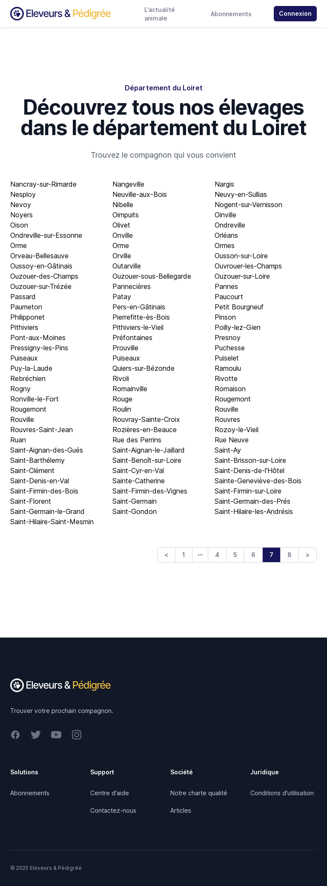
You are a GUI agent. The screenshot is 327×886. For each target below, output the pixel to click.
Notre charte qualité (198, 793)
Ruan (18, 440)
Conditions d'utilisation (282, 793)
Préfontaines (132, 337)
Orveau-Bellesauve (39, 255)
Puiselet (227, 358)
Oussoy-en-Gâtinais (41, 266)
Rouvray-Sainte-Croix (146, 419)
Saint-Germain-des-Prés (252, 501)
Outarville (126, 266)
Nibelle (122, 204)
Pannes (226, 286)
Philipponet (27, 317)
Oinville (225, 215)
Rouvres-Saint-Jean (41, 429)
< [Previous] (166, 554)
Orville (121, 255)
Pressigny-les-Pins (39, 347)
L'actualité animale (159, 14)
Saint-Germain (134, 501)
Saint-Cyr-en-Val (138, 470)
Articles (180, 810)
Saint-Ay (228, 450)
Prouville (125, 347)
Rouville (226, 409)
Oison (19, 225)
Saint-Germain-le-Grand (47, 511)
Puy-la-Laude (31, 368)
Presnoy (228, 337)
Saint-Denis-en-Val (39, 480)
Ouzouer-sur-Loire (242, 276)
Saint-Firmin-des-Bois (44, 491)
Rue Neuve (232, 440)
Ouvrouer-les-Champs (248, 266)
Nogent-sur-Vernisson (248, 204)
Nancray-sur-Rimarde (43, 184)
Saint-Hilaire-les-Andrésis (254, 511)
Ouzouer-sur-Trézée (41, 286)
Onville (122, 235)
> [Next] (308, 554)
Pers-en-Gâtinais (138, 307)
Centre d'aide (109, 793)
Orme (18, 245)
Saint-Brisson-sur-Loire (250, 460)
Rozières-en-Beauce (144, 429)
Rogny (20, 388)
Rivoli (120, 378)
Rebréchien (28, 378)
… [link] (200, 552)
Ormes (225, 245)
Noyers (21, 215)
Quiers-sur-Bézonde (143, 368)
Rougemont (233, 399)
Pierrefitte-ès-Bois (141, 317)
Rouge (122, 399)
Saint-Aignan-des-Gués (46, 450)
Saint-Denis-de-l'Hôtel (249, 470)
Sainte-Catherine (138, 480)
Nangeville (128, 184)
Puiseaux (24, 358)
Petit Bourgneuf (239, 307)
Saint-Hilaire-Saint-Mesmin (52, 521)
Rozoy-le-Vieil (236, 429)
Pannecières (131, 286)
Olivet (121, 225)
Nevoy (20, 204)
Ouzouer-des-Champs (44, 276)
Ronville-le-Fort (34, 399)
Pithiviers (24, 327)
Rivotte (226, 378)
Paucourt (229, 296)
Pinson (225, 317)
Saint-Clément (32, 470)
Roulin (121, 409)
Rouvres (227, 419)
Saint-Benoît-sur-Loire (146, 460)
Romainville (129, 388)
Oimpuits (125, 215)
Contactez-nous (113, 810)
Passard (23, 296)
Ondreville (230, 225)
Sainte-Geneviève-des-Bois (258, 480)
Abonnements (231, 13)
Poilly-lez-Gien (238, 327)
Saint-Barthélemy (37, 460)
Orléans (226, 235)
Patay (121, 296)
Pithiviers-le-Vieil (138, 327)
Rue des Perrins (136, 440)
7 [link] (271, 554)
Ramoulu (228, 368)
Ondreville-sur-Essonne (46, 235)
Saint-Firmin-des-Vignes (149, 491)
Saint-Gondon (134, 511)
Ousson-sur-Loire (241, 255)
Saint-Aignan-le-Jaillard (148, 450)
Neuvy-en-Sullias (241, 194)
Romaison (230, 388)
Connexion (295, 13)
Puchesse (230, 347)
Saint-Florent (30, 501)
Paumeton (26, 307)
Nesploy (23, 194)
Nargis (224, 184)
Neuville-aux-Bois (139, 194)
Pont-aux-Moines (38, 337)
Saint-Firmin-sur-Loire (248, 491)
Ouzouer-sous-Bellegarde (151, 276)
